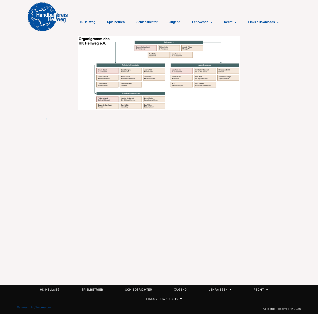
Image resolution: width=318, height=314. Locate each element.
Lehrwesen (202, 22)
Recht (230, 22)
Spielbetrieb (116, 22)
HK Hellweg (86, 22)
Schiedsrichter (147, 22)
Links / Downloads (263, 22)
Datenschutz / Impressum (34, 307)
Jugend (174, 22)
